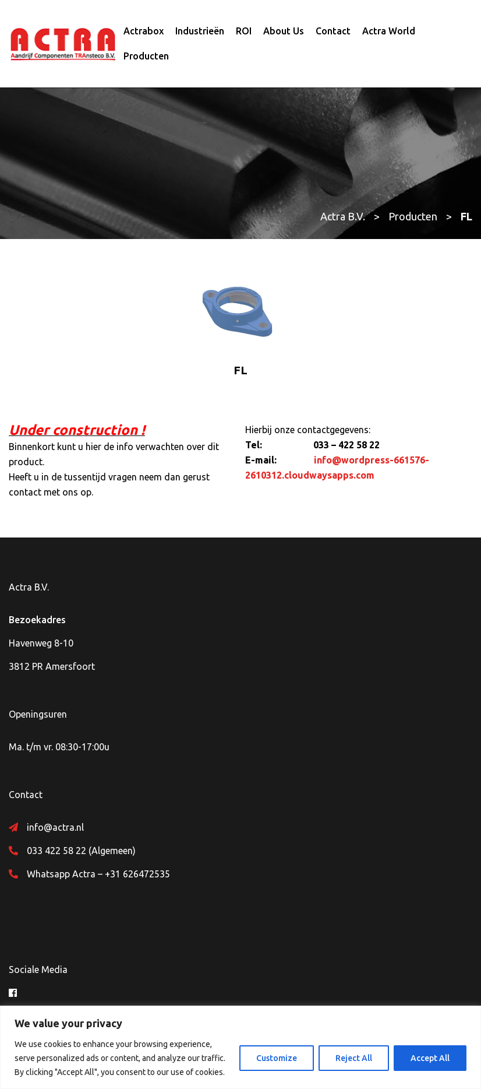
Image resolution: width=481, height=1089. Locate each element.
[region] (240, 1047)
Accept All (430, 1058)
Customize (276, 1058)
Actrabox (143, 31)
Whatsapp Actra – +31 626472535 (98, 874)
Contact (333, 31)
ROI (244, 31)
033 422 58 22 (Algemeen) (81, 850)
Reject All (353, 1058)
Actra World (388, 31)
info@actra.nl (55, 827)
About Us (283, 31)
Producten (146, 56)
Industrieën (199, 31)
